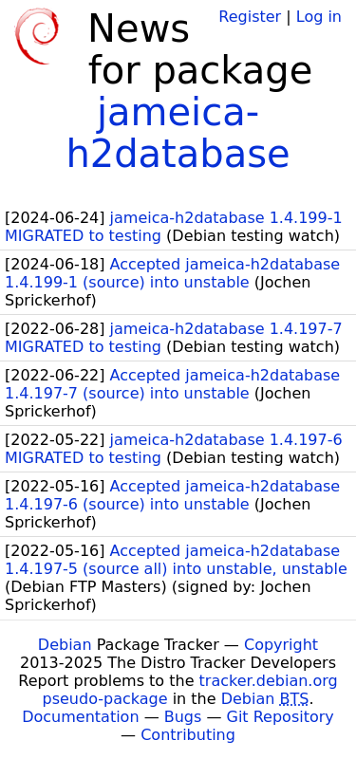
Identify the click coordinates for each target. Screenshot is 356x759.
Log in (319, 17)
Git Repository (280, 717)
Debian (65, 645)
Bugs (183, 717)
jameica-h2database (178, 133)
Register (249, 17)
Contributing (188, 735)
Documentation (80, 717)
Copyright (281, 645)
